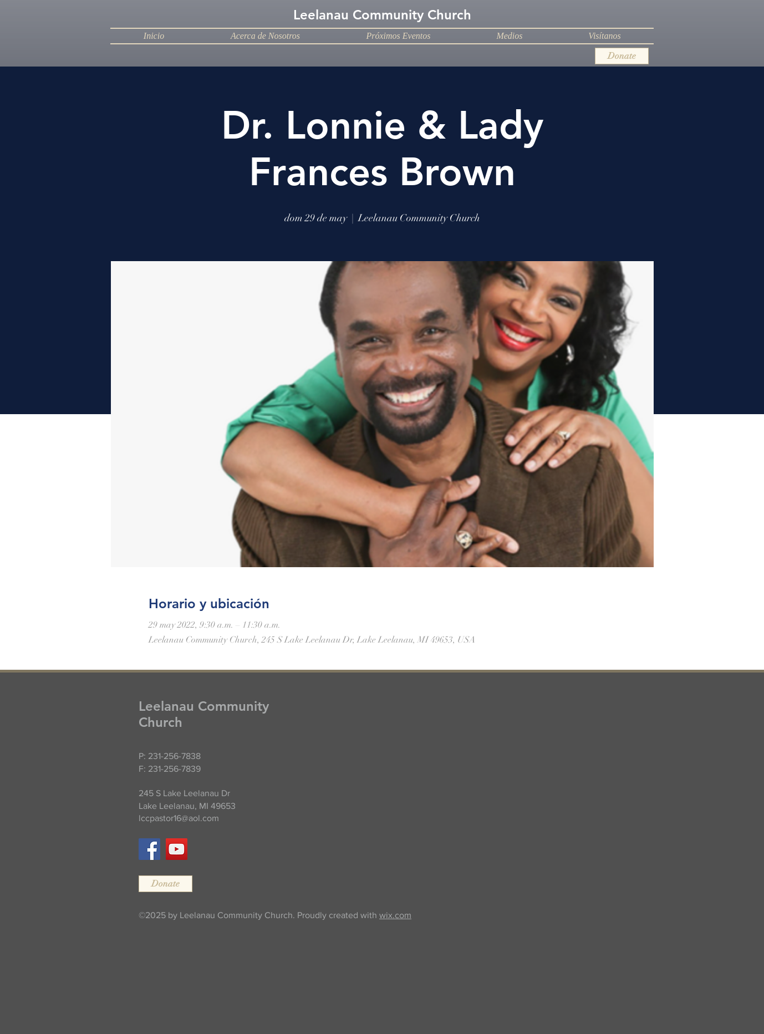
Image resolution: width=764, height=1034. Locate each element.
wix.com (395, 915)
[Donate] (622, 56)
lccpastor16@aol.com (179, 818)
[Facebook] (149, 849)
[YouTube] (176, 849)
